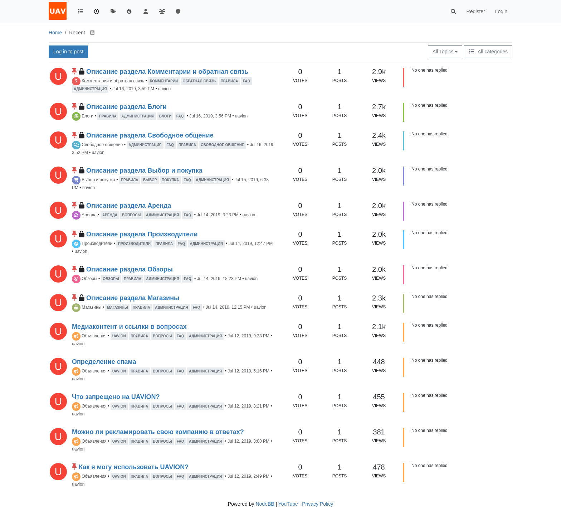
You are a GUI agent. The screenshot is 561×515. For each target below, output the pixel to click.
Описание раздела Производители (142, 234)
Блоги (87, 116)
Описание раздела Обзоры (129, 269)
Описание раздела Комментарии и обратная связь (167, 71)
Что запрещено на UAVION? (116, 396)
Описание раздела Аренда (128, 205)
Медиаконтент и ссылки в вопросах (129, 326)
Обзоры (89, 278)
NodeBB (264, 504)
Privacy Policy (317, 504)
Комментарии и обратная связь (113, 80)
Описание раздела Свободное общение (149, 135)
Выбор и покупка (98, 179)
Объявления (94, 335)
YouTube (288, 504)
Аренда (89, 214)
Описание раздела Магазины (132, 298)
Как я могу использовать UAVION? (134, 467)
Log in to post (68, 51)
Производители (97, 243)
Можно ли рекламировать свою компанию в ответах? (158, 431)
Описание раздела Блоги (126, 106)
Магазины (91, 307)
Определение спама (104, 361)
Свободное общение (102, 144)
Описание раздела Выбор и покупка (144, 170)
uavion (164, 88)
